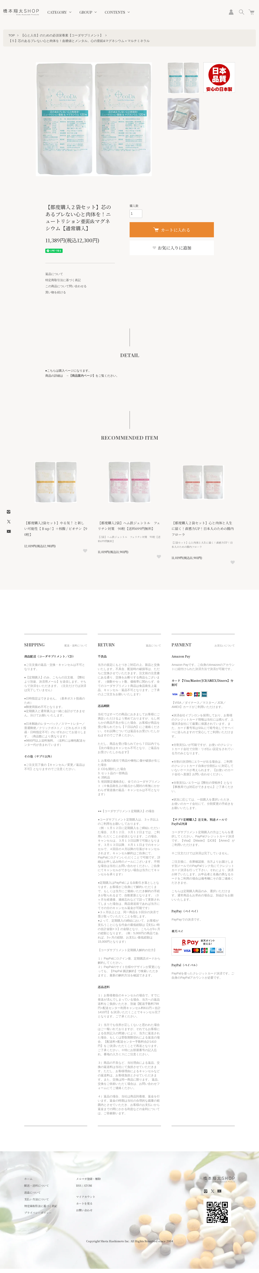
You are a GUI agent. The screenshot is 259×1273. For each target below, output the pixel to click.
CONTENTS (115, 12)
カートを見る (84, 1203)
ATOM (88, 1186)
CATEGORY (57, 12)
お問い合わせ (84, 1210)
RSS (78, 1186)
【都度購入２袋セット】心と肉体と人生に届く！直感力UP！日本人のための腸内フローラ (203, 528)
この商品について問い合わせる (66, 286)
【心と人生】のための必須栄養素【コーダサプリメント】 (62, 35)
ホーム (28, 1179)
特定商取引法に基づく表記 (63, 280)
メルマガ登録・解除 (88, 1179)
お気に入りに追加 (171, 248)
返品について (54, 274)
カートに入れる (171, 230)
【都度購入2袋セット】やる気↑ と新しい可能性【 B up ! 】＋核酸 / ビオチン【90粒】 (55, 528)
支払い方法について (36, 1199)
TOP (11, 35)
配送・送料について (36, 1186)
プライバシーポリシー (38, 1213)
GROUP (85, 12)
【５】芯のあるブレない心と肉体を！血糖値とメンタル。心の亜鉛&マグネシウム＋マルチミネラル (79, 41)
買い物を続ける (55, 292)
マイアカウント (85, 1197)
